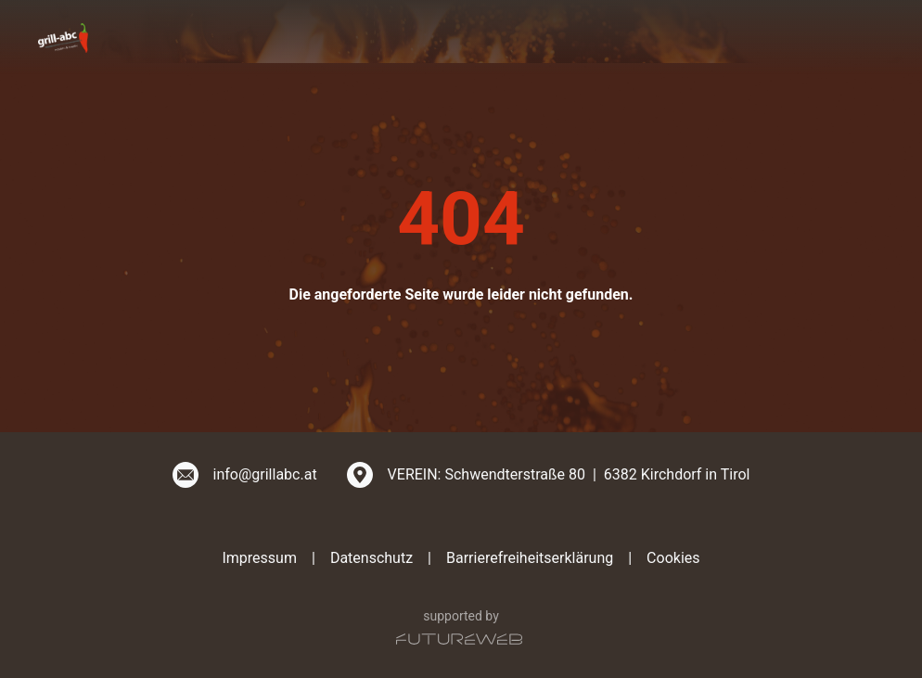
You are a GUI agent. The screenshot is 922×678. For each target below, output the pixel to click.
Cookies (673, 558)
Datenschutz (371, 558)
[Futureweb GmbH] (459, 639)
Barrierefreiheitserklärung (529, 558)
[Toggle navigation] (873, 37)
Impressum (259, 558)
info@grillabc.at (265, 474)
